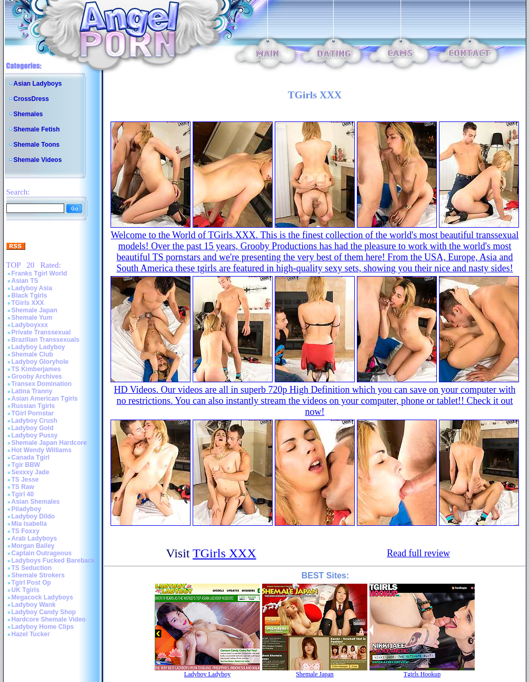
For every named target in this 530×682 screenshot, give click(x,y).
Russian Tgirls (33, 406)
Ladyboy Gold (33, 428)
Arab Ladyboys (34, 538)
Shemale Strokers (38, 575)
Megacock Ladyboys (42, 597)
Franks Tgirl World (39, 273)
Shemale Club (32, 354)
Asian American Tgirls (45, 398)
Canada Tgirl (31, 457)
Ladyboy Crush (34, 420)
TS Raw (23, 487)
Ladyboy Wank (34, 604)
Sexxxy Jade (30, 472)
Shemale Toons (37, 144)
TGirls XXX (28, 303)
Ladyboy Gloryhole (40, 361)
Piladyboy (27, 509)
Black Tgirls (29, 295)
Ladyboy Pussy (35, 435)
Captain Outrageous (42, 553)
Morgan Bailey (33, 545)
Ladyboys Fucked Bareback (53, 560)
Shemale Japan (34, 310)
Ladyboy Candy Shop (44, 612)
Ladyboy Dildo (33, 516)
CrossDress (31, 99)
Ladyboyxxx (30, 325)
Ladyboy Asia (32, 288)
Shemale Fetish (37, 129)
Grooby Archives (37, 376)
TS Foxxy (25, 531)
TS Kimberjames (36, 369)
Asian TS (25, 280)
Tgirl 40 (23, 494)
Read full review (418, 553)
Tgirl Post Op (31, 582)
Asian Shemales (36, 501)
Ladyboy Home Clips (43, 626)
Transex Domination (42, 384)
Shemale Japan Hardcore (49, 442)
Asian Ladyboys (38, 83)
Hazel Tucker (31, 634)
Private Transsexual (41, 332)
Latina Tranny (32, 391)
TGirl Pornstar (33, 413)
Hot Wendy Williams (42, 450)
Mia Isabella (29, 523)
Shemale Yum (32, 317)
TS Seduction (32, 568)
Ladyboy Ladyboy (38, 347)
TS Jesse (25, 479)
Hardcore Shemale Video (49, 619)
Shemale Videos (38, 160)
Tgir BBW (26, 465)
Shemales (28, 114)
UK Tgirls (25, 590)
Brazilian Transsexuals (45, 339)
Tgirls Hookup (422, 674)
